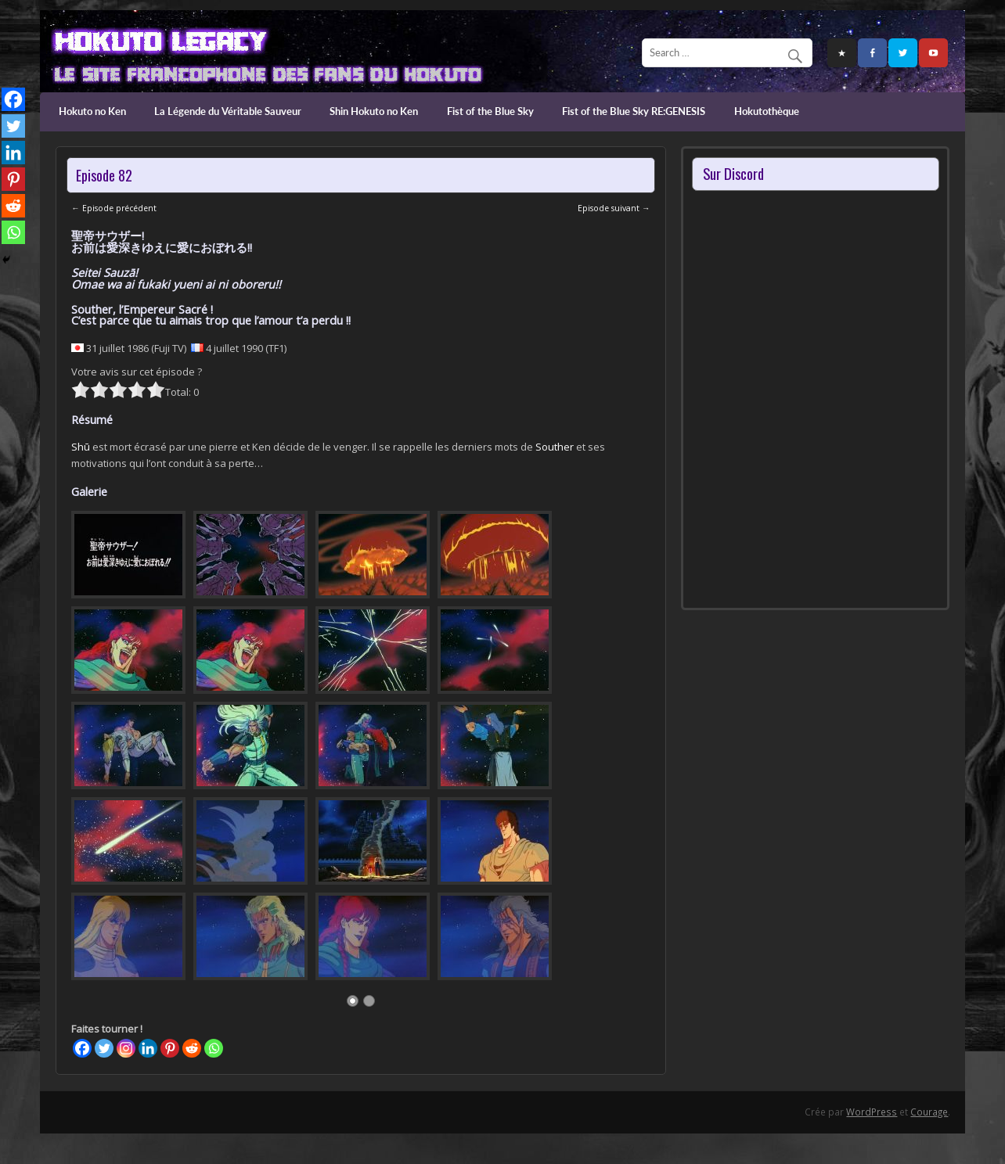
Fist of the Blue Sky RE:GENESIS (633, 111)
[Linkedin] (148, 1048)
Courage (929, 1111)
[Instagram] (126, 1048)
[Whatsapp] (213, 1048)
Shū (80, 447)
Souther (554, 447)
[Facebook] (82, 1048)
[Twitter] (104, 1048)
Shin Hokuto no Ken (374, 111)
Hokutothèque (766, 111)
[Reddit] (191, 1048)
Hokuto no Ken (92, 111)
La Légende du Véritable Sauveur (227, 111)
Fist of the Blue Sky (490, 111)
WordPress (871, 1111)
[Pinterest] (169, 1048)
